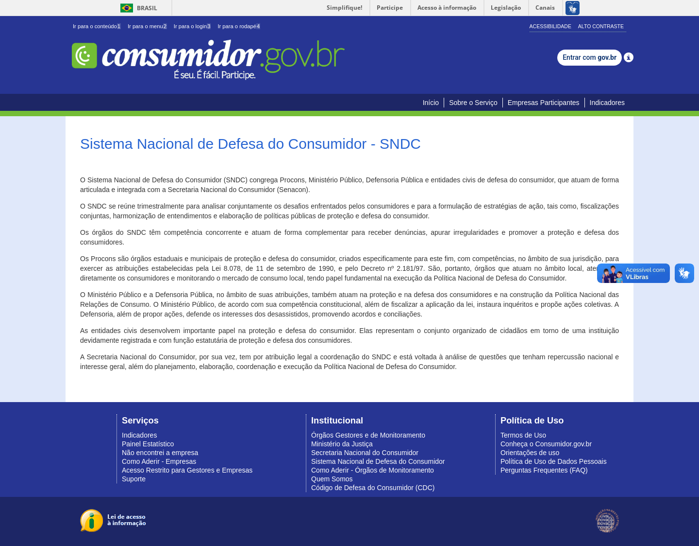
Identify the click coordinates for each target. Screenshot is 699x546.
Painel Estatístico (148, 444)
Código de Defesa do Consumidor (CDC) (372, 488)
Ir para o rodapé (238, 26)
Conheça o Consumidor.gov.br (546, 444)
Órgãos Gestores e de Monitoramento (368, 435)
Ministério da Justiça (342, 444)
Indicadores (607, 102)
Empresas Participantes (544, 102)
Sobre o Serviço (473, 102)
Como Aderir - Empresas (159, 461)
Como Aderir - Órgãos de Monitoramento (372, 470)
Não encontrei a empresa (160, 453)
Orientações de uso (529, 453)
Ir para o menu (147, 26)
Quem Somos (332, 479)
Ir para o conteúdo (97, 26)
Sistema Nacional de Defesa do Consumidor (378, 461)
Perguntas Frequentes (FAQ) (544, 470)
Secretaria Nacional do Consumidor (364, 453)
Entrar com (589, 57)
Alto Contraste (601, 26)
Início (431, 102)
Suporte (134, 479)
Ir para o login (192, 26)
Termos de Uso (523, 435)
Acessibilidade (550, 26)
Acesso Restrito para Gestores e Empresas (187, 470)
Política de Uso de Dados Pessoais (553, 461)
